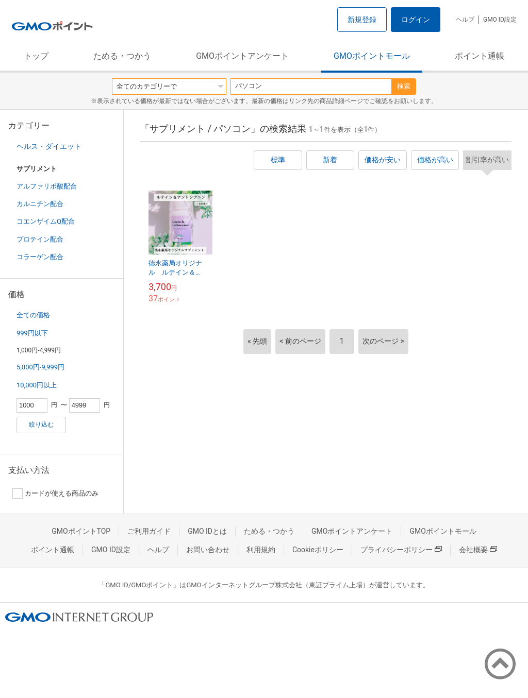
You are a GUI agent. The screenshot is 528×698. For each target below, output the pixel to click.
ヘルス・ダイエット (48, 146)
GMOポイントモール (372, 56)
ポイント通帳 (479, 56)
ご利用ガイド (149, 531)
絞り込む (41, 424)
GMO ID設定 (500, 19)
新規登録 (362, 19)
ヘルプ (465, 19)
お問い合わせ (207, 550)
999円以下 (32, 333)
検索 (403, 86)
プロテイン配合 (39, 239)
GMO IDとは (207, 531)
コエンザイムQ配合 (45, 221)
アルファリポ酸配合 (46, 186)
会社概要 (478, 550)
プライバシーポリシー (401, 550)
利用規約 (260, 550)
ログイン (415, 19)
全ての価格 (33, 315)
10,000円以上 (36, 385)
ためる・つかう (122, 56)
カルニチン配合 (39, 204)
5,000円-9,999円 (40, 367)
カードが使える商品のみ (55, 493)
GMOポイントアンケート (242, 56)
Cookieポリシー (317, 550)
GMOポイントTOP (81, 531)
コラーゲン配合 (39, 257)
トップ (36, 56)
